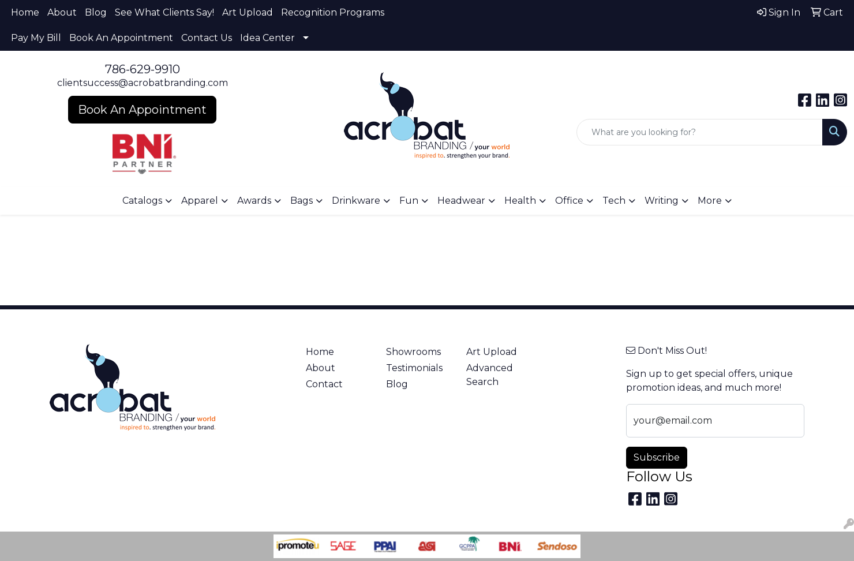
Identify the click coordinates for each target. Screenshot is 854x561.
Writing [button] (662, 200)
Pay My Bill (36, 37)
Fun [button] (408, 200)
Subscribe (657, 457)
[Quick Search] (699, 132)
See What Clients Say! (164, 12)
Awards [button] (254, 200)
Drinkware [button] (356, 200)
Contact (324, 384)
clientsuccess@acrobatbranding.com (142, 82)
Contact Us (206, 37)
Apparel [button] (199, 200)
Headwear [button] (461, 200)
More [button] (710, 200)
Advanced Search (489, 374)
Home (25, 12)
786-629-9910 (142, 69)
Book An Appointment (121, 37)
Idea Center (267, 37)
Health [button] (520, 200)
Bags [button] (301, 200)
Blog (96, 12)
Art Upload (247, 12)
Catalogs (142, 200)
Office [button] (569, 200)
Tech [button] (613, 200)
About (62, 12)
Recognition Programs (332, 12)
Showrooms (413, 351)
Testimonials (414, 367)
